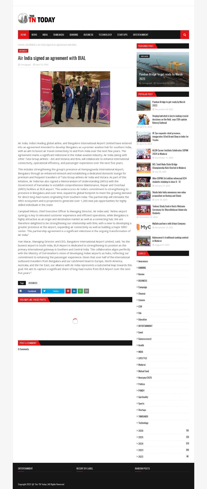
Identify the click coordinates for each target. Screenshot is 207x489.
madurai (142, 364)
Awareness (143, 261)
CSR (140, 306)
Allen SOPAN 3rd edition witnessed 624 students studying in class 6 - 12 (169, 179)
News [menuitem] (34, 34)
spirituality (143, 397)
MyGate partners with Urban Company (168, 223)
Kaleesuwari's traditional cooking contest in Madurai (170, 239)
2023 (163, 450)
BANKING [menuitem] (74, 34)
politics (141, 384)
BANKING (142, 267)
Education (142, 319)
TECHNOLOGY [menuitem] (105, 34)
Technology (143, 423)
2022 (163, 456)
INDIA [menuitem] (45, 34)
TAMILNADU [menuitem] (58, 34)
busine (141, 274)
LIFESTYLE (142, 358)
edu (139, 313)
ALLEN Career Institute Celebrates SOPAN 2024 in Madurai (170, 151)
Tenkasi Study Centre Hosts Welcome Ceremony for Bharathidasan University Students (169, 209)
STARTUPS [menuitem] (122, 34)
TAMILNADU (143, 416)
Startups (142, 410)
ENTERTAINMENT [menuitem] (141, 34)
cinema (141, 300)
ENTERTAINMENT (145, 326)
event (140, 332)
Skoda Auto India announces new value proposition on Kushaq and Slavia (169, 193)
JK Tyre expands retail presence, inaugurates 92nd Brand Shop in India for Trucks (170, 136)
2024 (163, 443)
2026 (163, 430)
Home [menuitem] (23, 34)
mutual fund (143, 371)
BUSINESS (30, 44)
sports (141, 403)
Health (141, 345)
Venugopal (26, 64)
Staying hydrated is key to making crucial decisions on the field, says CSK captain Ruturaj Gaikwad (170, 119)
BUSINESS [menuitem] (88, 34)
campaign (142, 287)
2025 (163, 437)
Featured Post (145, 46)
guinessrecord (144, 339)
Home (21, 44)
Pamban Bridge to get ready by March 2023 (161, 76)
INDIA (140, 351)
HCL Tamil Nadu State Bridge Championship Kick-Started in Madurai (169, 165)
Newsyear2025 (145, 377)
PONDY (141, 390)
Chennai (141, 293)
